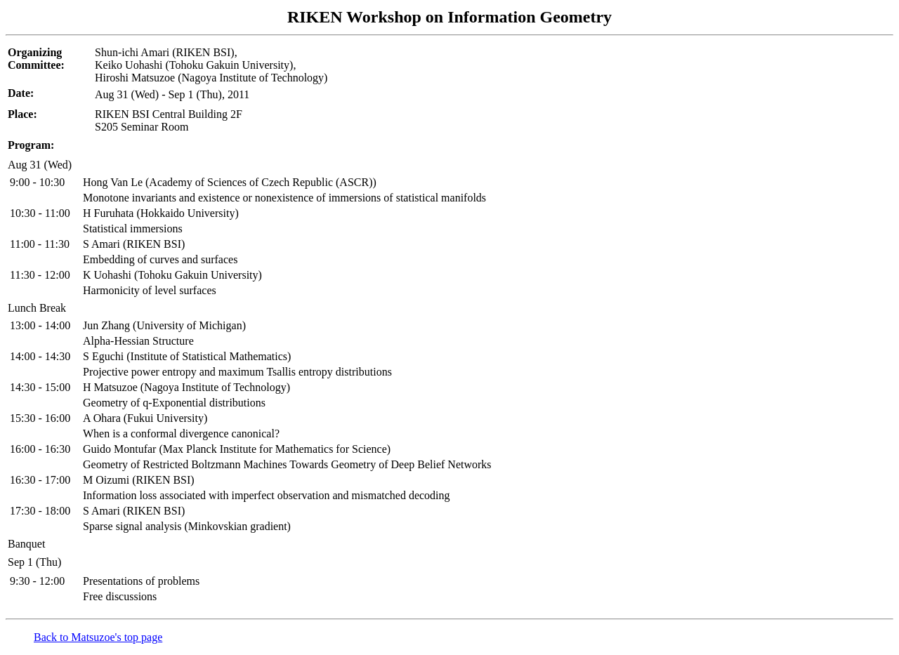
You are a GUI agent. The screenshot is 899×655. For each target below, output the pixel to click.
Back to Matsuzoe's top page (98, 637)
